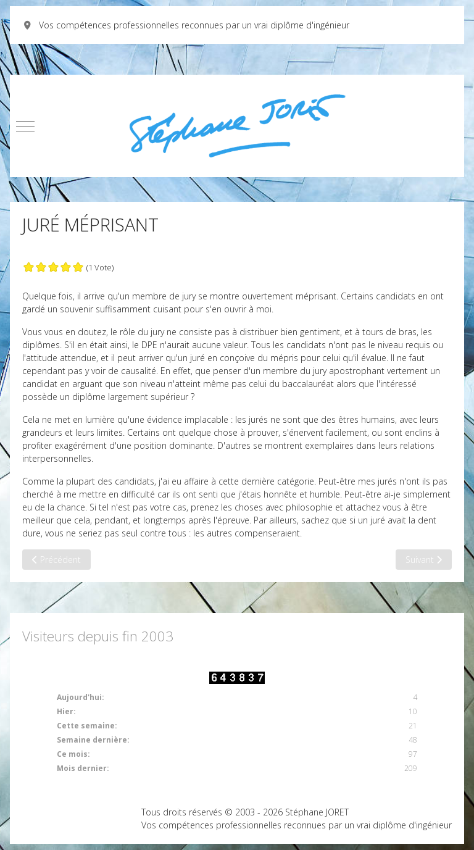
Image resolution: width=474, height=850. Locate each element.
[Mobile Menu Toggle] (25, 126)
